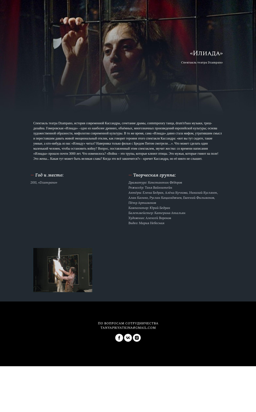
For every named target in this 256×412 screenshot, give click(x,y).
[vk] (128, 338)
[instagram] (137, 338)
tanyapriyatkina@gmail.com (128, 327)
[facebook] (119, 338)
